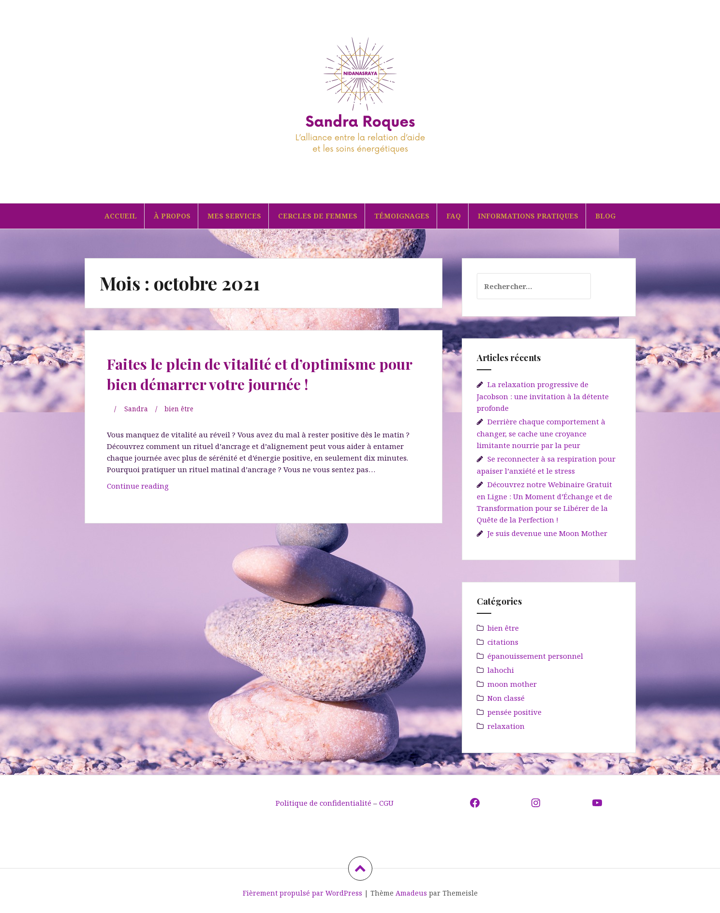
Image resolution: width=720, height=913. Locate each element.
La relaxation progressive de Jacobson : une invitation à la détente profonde (543, 396)
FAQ (453, 215)
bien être (181, 429)
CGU (386, 803)
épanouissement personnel (535, 656)
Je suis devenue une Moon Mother (547, 533)
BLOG (605, 215)
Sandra (136, 429)
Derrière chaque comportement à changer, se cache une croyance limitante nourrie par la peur (541, 433)
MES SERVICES (234, 215)
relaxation (506, 726)
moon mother (512, 684)
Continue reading (159, 508)
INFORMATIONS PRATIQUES (528, 215)
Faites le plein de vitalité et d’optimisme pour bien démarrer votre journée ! (244, 382)
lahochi (500, 670)
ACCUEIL (120, 215)
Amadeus (411, 893)
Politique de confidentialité (324, 803)
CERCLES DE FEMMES (317, 215)
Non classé (506, 698)
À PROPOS (172, 215)
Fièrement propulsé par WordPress (302, 893)
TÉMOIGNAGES (401, 215)
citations (502, 642)
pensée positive (514, 712)
